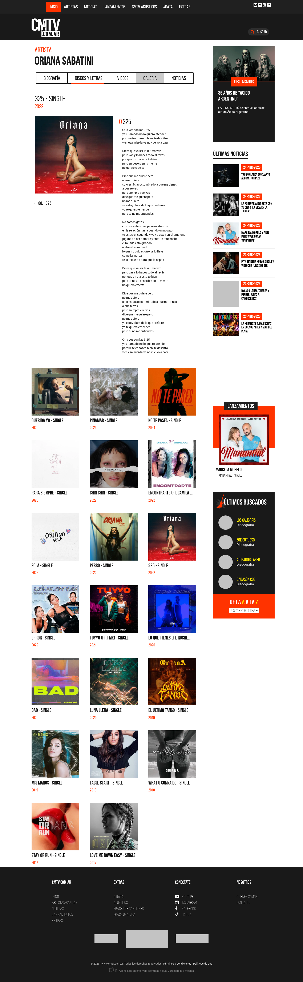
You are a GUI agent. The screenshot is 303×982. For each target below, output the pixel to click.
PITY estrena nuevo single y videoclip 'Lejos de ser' (257, 263)
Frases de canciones (129, 908)
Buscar (259, 32)
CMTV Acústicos (144, 6)
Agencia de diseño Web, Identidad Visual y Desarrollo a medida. (151, 971)
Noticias (90, 6)
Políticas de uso (202, 963)
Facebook (185, 908)
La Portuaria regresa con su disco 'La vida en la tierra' (256, 207)
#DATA (168, 6)
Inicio (53, 6)
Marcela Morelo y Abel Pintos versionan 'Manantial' (255, 236)
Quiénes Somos (247, 896)
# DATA (119, 896)
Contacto (244, 902)
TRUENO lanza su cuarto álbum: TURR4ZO (255, 176)
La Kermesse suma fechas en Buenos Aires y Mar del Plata (256, 327)
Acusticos (121, 902)
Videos (123, 78)
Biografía (52, 78)
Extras (184, 6)
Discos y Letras (87, 79)
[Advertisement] (244, 368)
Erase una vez (124, 914)
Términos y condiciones (177, 963)
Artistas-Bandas (64, 902)
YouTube (184, 896)
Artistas (71, 6)
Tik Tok (183, 914)
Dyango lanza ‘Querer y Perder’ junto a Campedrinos (255, 294)
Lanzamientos (115, 6)
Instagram (186, 902)
